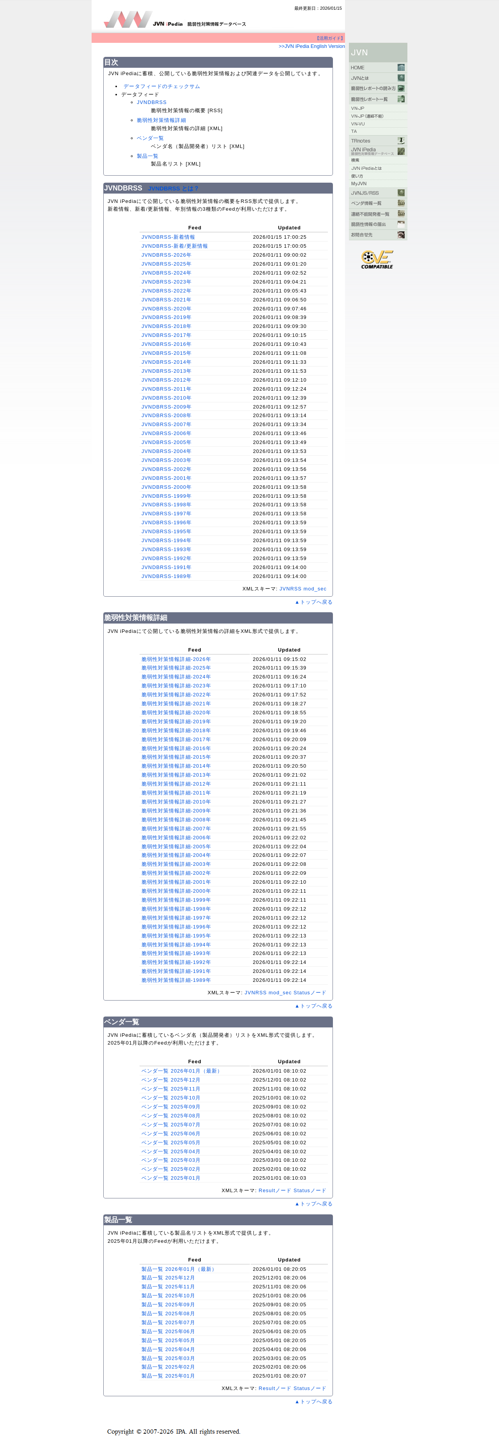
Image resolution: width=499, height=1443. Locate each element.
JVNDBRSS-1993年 (167, 549)
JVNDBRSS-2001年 (167, 478)
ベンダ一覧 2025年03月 (171, 1160)
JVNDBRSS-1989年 (167, 576)
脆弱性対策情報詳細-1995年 (176, 936)
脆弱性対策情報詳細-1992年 (176, 962)
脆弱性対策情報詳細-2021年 (176, 704)
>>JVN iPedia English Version (312, 46)
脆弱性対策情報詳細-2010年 (176, 802)
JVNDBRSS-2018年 (167, 326)
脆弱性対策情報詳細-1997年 (176, 918)
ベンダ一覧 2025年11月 (171, 1089)
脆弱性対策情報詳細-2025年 (176, 668)
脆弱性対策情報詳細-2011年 (176, 793)
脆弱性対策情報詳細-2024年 (176, 677)
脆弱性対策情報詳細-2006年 (176, 837)
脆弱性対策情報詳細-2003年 (176, 864)
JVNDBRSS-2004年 (167, 451)
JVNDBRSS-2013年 (167, 371)
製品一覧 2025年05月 (168, 1340)
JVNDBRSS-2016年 (167, 344)
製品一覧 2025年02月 (168, 1367)
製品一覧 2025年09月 (168, 1304)
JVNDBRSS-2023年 (167, 282)
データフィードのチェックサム (162, 86)
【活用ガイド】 (330, 38)
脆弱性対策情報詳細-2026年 (176, 659)
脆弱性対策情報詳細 (161, 120)
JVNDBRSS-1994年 (167, 540)
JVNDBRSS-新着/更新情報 (175, 246)
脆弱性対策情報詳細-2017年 (176, 739)
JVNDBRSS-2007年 (167, 424)
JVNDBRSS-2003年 (167, 460)
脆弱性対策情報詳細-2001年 (176, 882)
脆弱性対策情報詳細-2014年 (176, 766)
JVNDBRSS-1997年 (167, 513)
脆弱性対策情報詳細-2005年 (176, 846)
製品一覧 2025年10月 (168, 1296)
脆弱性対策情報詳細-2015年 (176, 757)
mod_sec (315, 589)
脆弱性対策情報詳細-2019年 (176, 721)
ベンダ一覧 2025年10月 (171, 1098)
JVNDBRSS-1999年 (167, 496)
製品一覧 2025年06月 (168, 1331)
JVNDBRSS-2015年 (167, 353)
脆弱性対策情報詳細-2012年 (176, 784)
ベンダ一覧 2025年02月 (171, 1169)
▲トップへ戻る (314, 602)
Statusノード (310, 992)
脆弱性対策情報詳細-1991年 (176, 971)
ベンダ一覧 (150, 138)
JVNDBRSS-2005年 (167, 442)
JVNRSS (291, 589)
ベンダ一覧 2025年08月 (171, 1116)
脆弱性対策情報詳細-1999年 (176, 900)
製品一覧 (148, 156)
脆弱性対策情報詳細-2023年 (176, 686)
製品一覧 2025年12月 (168, 1278)
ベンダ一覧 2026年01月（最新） (182, 1071)
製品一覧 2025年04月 (168, 1349)
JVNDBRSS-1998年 (167, 504)
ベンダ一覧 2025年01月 (171, 1178)
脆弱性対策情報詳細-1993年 (176, 953)
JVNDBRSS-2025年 (167, 264)
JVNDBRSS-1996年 (167, 522)
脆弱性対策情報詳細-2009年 (176, 811)
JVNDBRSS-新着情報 (168, 237)
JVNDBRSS (152, 102)
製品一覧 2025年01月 (168, 1376)
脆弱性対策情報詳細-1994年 (176, 945)
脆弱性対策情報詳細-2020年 (176, 712)
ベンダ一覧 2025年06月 (171, 1133)
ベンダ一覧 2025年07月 (171, 1125)
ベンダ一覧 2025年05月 (171, 1142)
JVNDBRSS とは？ (173, 188)
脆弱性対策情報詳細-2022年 (176, 695)
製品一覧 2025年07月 (168, 1322)
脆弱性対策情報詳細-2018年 (176, 730)
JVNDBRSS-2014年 (167, 362)
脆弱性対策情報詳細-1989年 (176, 980)
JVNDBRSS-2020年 (167, 309)
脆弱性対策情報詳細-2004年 (176, 855)
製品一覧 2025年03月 (168, 1358)
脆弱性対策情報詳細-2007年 (176, 829)
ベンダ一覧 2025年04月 (171, 1151)
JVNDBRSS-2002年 (167, 469)
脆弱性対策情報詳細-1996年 (176, 927)
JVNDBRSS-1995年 (167, 531)
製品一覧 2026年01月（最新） (179, 1269)
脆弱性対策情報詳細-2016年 (176, 748)
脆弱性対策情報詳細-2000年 (176, 891)
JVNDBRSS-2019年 (167, 317)
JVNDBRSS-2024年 (167, 273)
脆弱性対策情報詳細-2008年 (176, 820)
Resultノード (275, 1190)
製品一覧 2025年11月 (168, 1287)
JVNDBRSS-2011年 (167, 389)
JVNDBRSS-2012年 (167, 380)
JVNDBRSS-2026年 (167, 255)
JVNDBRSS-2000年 (167, 487)
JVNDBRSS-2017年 (167, 335)
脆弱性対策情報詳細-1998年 (176, 909)
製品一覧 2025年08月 (168, 1313)
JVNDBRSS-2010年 (167, 398)
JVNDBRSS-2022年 (167, 291)
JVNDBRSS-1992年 (167, 558)
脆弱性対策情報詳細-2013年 (176, 775)
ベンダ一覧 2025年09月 (171, 1107)
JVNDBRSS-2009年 (167, 407)
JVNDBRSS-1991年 (167, 567)
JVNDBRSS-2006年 (167, 433)
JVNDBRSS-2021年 (167, 300)
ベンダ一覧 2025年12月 (171, 1080)
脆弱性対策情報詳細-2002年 (176, 873)
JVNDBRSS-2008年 (167, 415)
